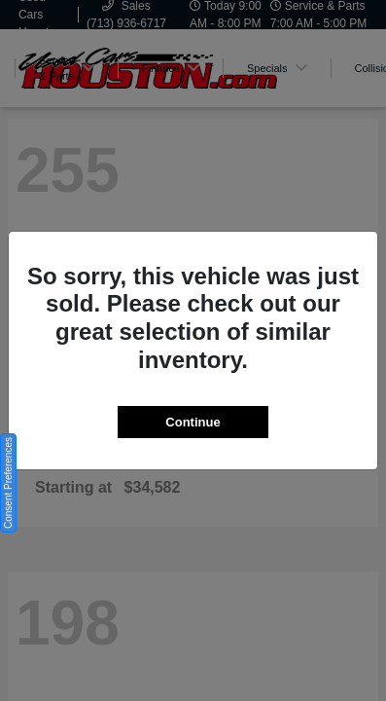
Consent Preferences (8, 483)
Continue (192, 422)
